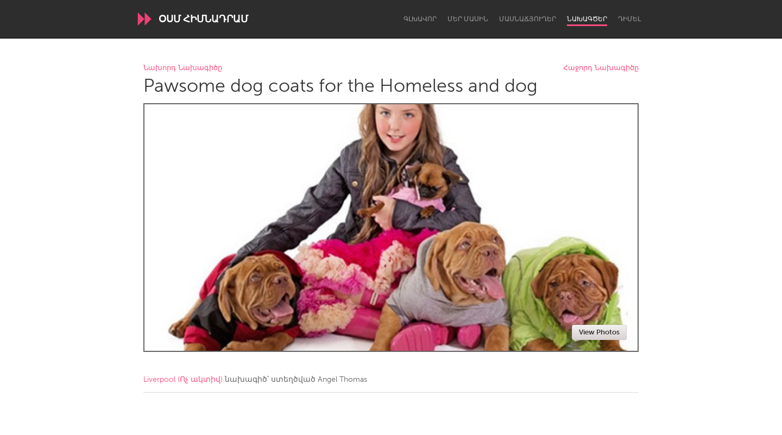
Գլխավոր (420, 19)
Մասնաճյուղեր (527, 19)
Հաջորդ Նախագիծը (601, 68)
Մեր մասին (467, 19)
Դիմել (629, 19)
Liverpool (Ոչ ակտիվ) (183, 379)
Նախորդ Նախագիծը (182, 68)
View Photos (599, 332)
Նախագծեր (587, 19)
